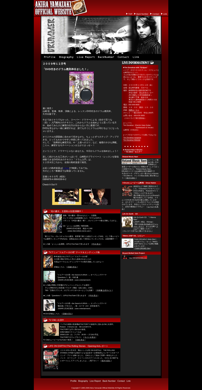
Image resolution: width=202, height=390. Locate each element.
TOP (130, 14)
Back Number (142, 14)
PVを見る (96, 244)
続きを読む (106, 361)
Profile (73, 381)
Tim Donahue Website (131, 140)
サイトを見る (89, 337)
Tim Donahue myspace (132, 138)
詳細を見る (72, 267)
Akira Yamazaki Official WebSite (102, 388)
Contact (155, 14)
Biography (83, 381)
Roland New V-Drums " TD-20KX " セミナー (133, 151)
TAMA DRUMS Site (142, 248)
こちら (66, 168)
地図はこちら (134, 110)
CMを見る (80, 340)
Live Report (95, 381)
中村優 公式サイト (104, 290)
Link (165, 14)
